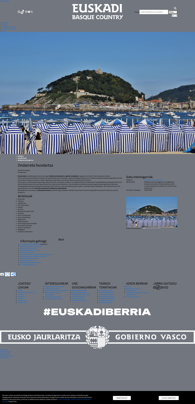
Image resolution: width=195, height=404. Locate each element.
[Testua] (153, 11)
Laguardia (21, 296)
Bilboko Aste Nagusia (79, 290)
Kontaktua (4, 350)
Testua (136, 12)
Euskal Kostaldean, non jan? (30, 250)
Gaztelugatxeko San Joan (27, 292)
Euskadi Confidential (106, 300)
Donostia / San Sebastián (153, 180)
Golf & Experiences (105, 302)
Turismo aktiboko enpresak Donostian (33, 256)
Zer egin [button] (4, 25)
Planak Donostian (26, 260)
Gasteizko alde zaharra (53, 297)
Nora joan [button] (5, 23)
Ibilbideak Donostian (27, 264)
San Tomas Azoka (78, 298)
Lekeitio (20, 294)
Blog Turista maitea (133, 288)
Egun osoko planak (105, 290)
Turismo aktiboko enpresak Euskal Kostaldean (36, 254)
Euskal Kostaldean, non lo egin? (31, 246)
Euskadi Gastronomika (107, 298)
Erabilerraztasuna (6, 356)
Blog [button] (3, 31)
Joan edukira (4, 1)
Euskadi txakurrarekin (106, 292)
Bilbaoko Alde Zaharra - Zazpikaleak (53, 294)
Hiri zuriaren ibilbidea (106, 296)
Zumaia (20, 298)
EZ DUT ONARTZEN (169, 398)
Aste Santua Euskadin (79, 300)
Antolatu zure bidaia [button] (9, 29)
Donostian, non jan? (27, 252)
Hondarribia (22, 300)
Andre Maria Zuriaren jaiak (81, 294)
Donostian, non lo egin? (28, 248)
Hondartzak (22, 158)
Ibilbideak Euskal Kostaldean (30, 262)
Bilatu (172, 12)
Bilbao (20, 290)
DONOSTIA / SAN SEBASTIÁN (30, 244)
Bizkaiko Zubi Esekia (52, 288)
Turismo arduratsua (133, 297)
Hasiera (20, 156)
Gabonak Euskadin (78, 296)
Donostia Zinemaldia (79, 292)
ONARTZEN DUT (122, 398)
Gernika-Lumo (23, 302)
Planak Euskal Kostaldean (29, 258)
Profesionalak (5, 354)
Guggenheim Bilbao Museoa (54, 286)
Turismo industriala (106, 294)
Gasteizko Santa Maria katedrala (56, 290)
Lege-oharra (4, 358)
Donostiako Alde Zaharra (53, 299)
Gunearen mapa (5, 352)
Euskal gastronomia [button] (9, 27)
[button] (175, 8)
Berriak (128, 286)
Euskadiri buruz (131, 290)
